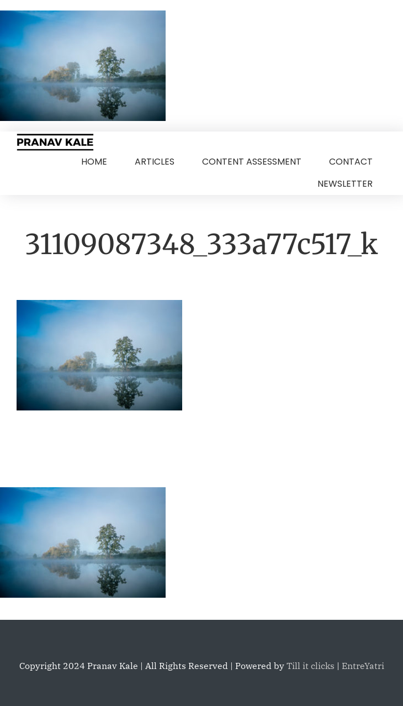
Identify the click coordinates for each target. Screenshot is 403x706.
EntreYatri (363, 665)
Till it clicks (311, 665)
